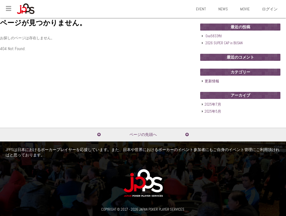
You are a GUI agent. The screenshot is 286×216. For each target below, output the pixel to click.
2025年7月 (213, 104)
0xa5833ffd (213, 36)
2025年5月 (213, 111)
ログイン (270, 8)
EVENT (201, 8)
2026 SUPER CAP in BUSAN (224, 43)
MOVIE (245, 8)
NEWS (223, 8)
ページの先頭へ (143, 134)
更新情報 (212, 81)
